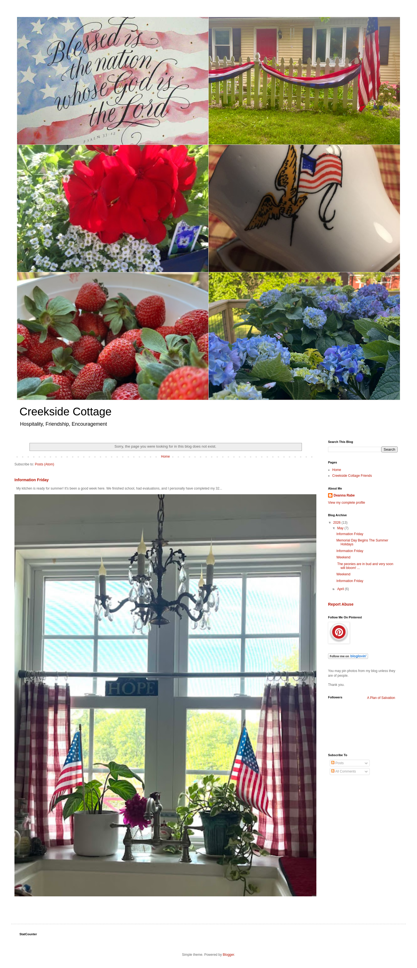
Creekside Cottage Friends (352, 476)
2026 (337, 523)
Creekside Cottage (65, 411)
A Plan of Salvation (381, 698)
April (341, 589)
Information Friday (31, 480)
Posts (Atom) (44, 464)
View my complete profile (346, 503)
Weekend (343, 557)
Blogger (228, 955)
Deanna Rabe (344, 495)
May (340, 528)
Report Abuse (340, 604)
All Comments (343, 771)
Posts (337, 763)
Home (165, 456)
